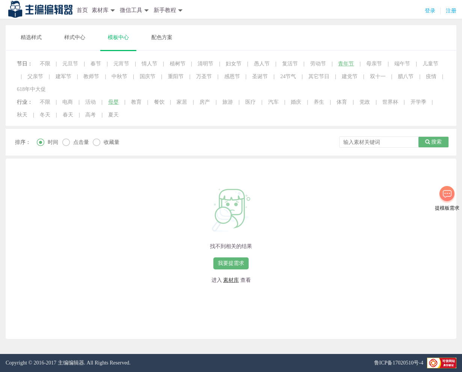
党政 (364, 102)
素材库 (231, 280)
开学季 (418, 102)
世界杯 (390, 102)
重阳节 (176, 76)
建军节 (63, 76)
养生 (319, 102)
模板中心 (118, 37)
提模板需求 (447, 208)
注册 (451, 11)
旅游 (227, 102)
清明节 (205, 64)
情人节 (149, 64)
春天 (68, 115)
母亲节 (374, 64)
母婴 (113, 102)
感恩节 (232, 76)
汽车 (273, 102)
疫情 (431, 76)
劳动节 (318, 64)
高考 (90, 115)
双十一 (378, 76)
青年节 (346, 64)
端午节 (402, 64)
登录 (430, 11)
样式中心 (74, 37)
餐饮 (159, 102)
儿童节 (430, 64)
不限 (45, 64)
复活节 (290, 64)
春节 (96, 64)
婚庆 (296, 102)
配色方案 (161, 37)
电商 (67, 102)
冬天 (45, 115)
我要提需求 (231, 263)
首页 (82, 10)
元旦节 (70, 64)
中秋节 (119, 76)
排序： (23, 142)
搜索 (433, 142)
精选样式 (31, 37)
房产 (204, 102)
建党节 (350, 76)
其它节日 (318, 76)
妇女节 (234, 64)
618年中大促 (31, 89)
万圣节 (204, 76)
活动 (90, 102)
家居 (182, 102)
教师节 (91, 76)
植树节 (178, 64)
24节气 (288, 76)
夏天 (113, 115)
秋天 (22, 115)
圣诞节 (260, 76)
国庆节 (148, 76)
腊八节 (406, 76)
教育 (136, 102)
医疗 (250, 102)
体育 (342, 102)
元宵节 (121, 64)
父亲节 (35, 76)
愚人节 (262, 64)
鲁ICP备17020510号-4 (398, 363)
